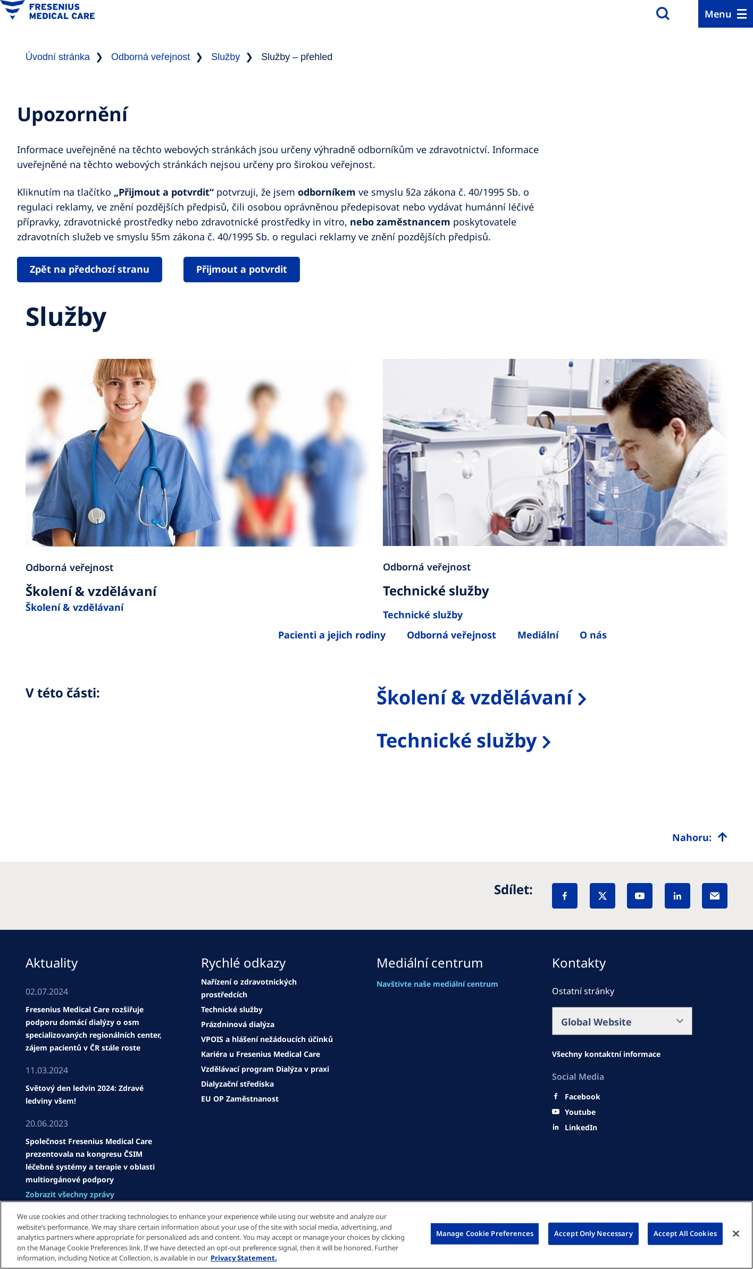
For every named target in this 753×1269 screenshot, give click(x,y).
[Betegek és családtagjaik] (331, 634)
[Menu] (725, 14)
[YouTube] (639, 896)
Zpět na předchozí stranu (89, 269)
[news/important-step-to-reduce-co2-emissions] (96, 1094)
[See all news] (70, 1194)
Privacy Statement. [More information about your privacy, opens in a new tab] (244, 1258)
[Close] (736, 1234)
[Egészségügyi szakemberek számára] (451, 634)
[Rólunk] (538, 634)
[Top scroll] (699, 837)
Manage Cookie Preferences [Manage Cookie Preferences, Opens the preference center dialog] (484, 1233)
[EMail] (714, 896)
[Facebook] (565, 896)
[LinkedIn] (677, 896)
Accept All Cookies (685, 1233)
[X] (602, 896)
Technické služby (456, 740)
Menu (718, 13)
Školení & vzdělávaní (74, 607)
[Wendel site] (96, 1028)
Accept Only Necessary (593, 1233)
